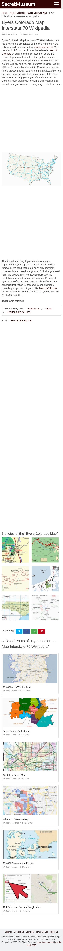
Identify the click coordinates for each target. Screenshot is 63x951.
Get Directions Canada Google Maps (22, 907)
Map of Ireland (10, 691)
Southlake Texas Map (14, 775)
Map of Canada (10, 911)
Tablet (48, 308)
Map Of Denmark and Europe (18, 863)
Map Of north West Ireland (17, 687)
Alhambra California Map (16, 819)
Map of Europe (10, 867)
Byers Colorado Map (21, 320)
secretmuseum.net (43, 47)
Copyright (30, 932)
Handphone (33, 308)
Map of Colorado (9, 34)
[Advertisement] (31, 120)
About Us (54, 932)
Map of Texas (9, 735)
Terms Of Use (42, 932)
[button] (56, 4)
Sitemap (8, 932)
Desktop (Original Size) (19, 312)
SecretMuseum (18, 4)
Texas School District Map (16, 731)
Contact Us (19, 932)
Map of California (11, 823)
